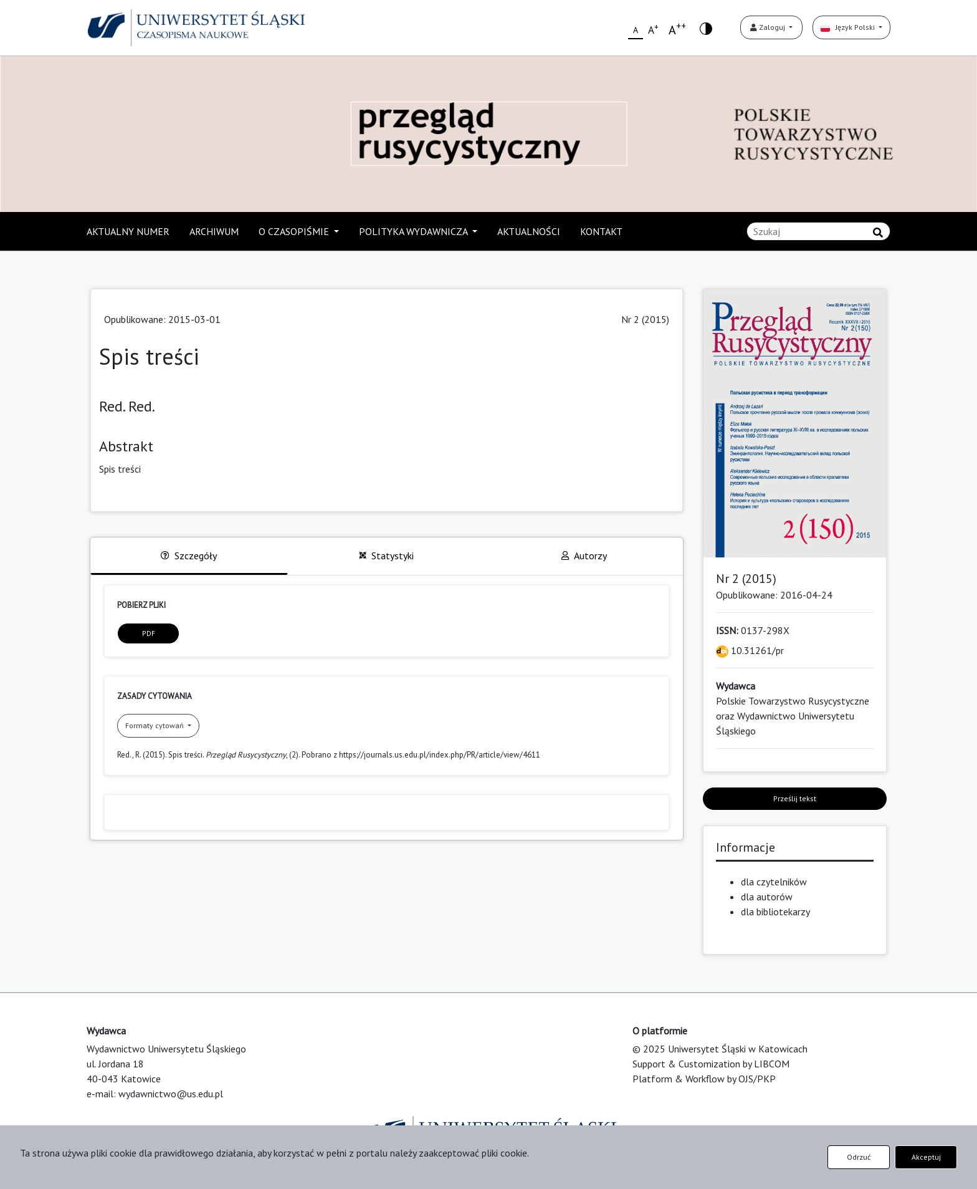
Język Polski (849, 27)
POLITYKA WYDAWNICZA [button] (414, 231)
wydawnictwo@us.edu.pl (170, 1093)
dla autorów (767, 896)
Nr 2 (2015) (645, 319)
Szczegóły (189, 555)
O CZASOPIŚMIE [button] (295, 231)
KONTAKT (601, 231)
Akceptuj (926, 1157)
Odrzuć (858, 1157)
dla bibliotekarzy (775, 911)
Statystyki (386, 555)
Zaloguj (768, 27)
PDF (148, 633)
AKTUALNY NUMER (128, 231)
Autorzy (584, 555)
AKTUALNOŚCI (528, 231)
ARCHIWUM (214, 231)
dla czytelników (774, 881)
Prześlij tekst (794, 798)
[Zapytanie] (818, 231)
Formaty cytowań (155, 725)
